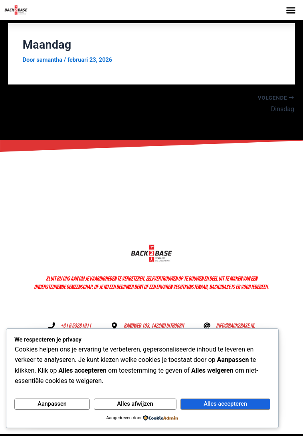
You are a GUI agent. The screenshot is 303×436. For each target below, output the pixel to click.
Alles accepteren (225, 403)
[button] (291, 10)
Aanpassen (52, 403)
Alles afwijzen (135, 403)
